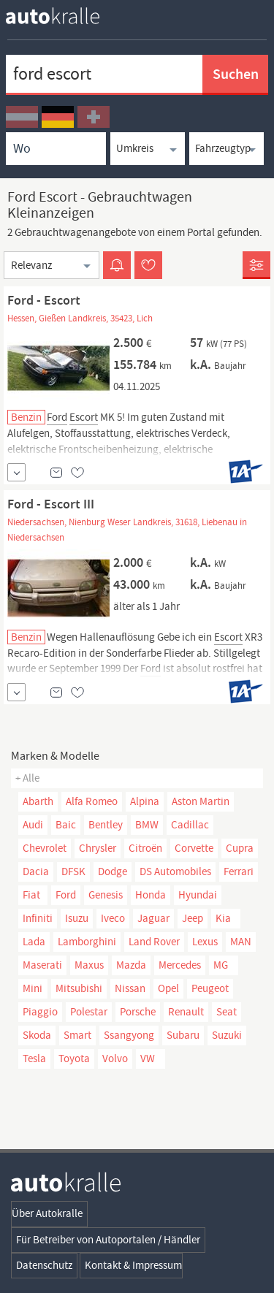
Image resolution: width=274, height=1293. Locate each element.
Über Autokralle (47, 1213)
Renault (186, 1011)
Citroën (145, 848)
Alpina (144, 801)
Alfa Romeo (92, 801)
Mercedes (180, 965)
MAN (240, 941)
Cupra (240, 848)
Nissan (130, 988)
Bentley (105, 824)
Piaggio (40, 1011)
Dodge (112, 871)
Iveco (113, 918)
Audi (33, 824)
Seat (226, 1011)
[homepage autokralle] (64, 15)
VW (147, 1058)
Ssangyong (129, 1035)
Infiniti (38, 918)
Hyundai (197, 895)
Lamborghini (87, 941)
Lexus (205, 941)
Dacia (36, 871)
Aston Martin (200, 801)
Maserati (42, 965)
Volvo (115, 1058)
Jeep (192, 918)
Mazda (131, 965)
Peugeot (210, 988)
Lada (34, 941)
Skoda (37, 1035)
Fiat (31, 895)
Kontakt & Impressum (133, 1265)
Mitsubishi (79, 988)
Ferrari (239, 871)
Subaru (183, 1035)
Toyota (74, 1058)
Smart (77, 1035)
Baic (66, 824)
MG (220, 965)
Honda (150, 895)
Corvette (194, 848)
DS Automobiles (175, 871)
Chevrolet (44, 848)
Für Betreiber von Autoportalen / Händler (108, 1239)
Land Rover (154, 941)
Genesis (105, 895)
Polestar (88, 1011)
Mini (32, 988)
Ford (66, 895)
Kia (223, 918)
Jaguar (153, 918)
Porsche (138, 1011)
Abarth (38, 801)
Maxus (89, 965)
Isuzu (76, 918)
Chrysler (97, 848)
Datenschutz (44, 1265)
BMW (147, 824)
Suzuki (227, 1035)
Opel (168, 988)
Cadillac (190, 824)
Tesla (34, 1058)
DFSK (73, 871)
